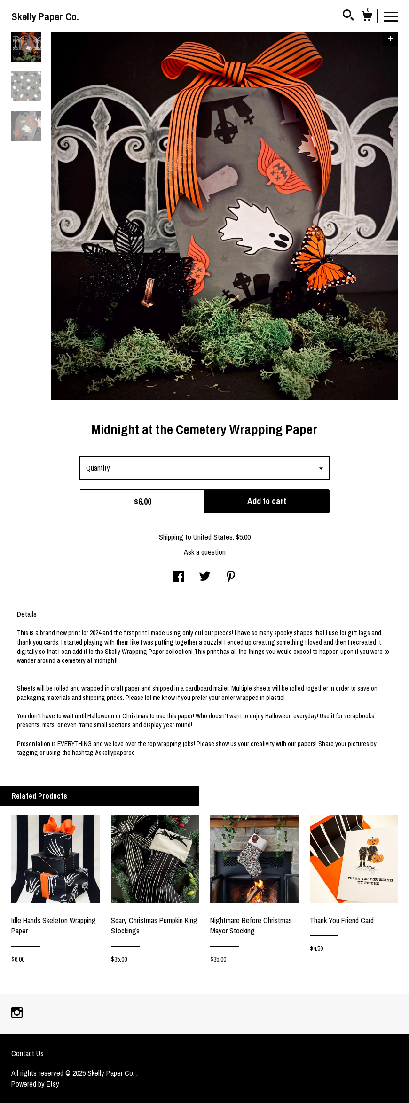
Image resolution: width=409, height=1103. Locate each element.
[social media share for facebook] (178, 577)
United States (213, 537)
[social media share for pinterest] (230, 577)
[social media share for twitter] (204, 577)
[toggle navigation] (391, 16)
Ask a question (205, 552)
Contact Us (27, 1053)
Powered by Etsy (35, 1084)
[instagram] (17, 1013)
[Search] (348, 16)
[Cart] (367, 17)
